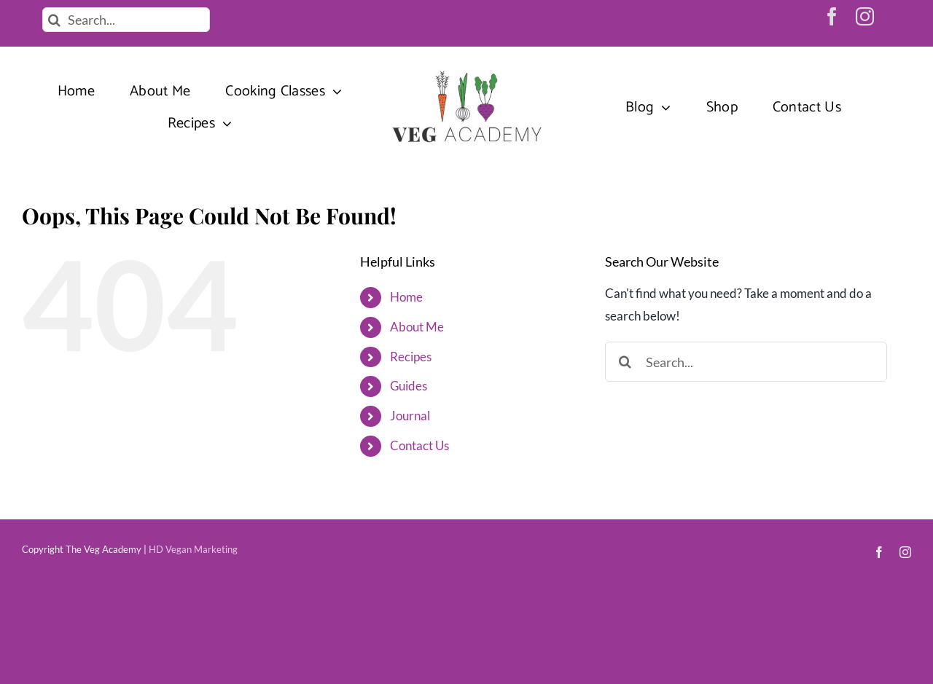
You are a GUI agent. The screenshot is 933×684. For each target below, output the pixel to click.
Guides (408, 385)
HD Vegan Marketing (193, 549)
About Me (417, 326)
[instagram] (865, 16)
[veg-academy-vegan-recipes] (466, 71)
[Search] (54, 19)
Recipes (411, 356)
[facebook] (832, 16)
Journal (410, 415)
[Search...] (126, 19)
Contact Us (419, 445)
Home (406, 296)
